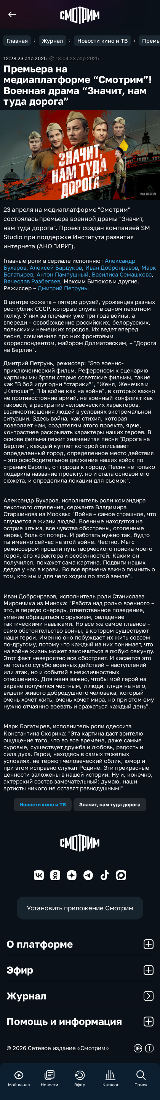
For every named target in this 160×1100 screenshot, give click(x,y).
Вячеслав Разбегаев (31, 281)
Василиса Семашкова (122, 274)
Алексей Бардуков (56, 267)
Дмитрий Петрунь (62, 288)
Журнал (80, 996)
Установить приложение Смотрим (80, 908)
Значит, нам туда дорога (110, 804)
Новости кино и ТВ (42, 804)
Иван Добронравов (111, 267)
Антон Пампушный (62, 274)
